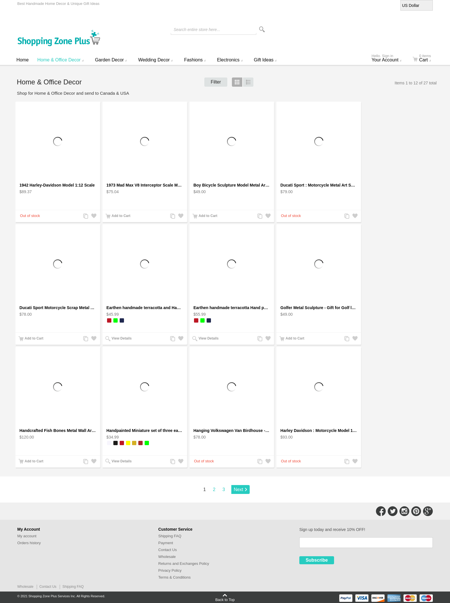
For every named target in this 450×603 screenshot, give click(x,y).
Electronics (228, 59)
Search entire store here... (197, 29)
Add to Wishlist (94, 216)
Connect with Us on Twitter (392, 511)
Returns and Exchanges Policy (183, 563)
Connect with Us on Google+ (428, 511)
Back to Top (225, 600)
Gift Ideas (264, 59)
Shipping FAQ (169, 536)
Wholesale (167, 556)
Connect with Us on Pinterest (416, 511)
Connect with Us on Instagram (404, 511)
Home (22, 59)
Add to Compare (86, 216)
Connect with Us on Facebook (381, 511)
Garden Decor (109, 59)
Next (238, 489)
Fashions (193, 59)
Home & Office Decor (59, 59)
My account (26, 536)
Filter (216, 82)
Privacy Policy (170, 570)
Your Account (389, 58)
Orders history (29, 543)
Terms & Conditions (174, 577)
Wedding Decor (154, 59)
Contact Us (167, 550)
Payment (165, 543)
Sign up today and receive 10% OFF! (332, 529)
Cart (425, 58)
